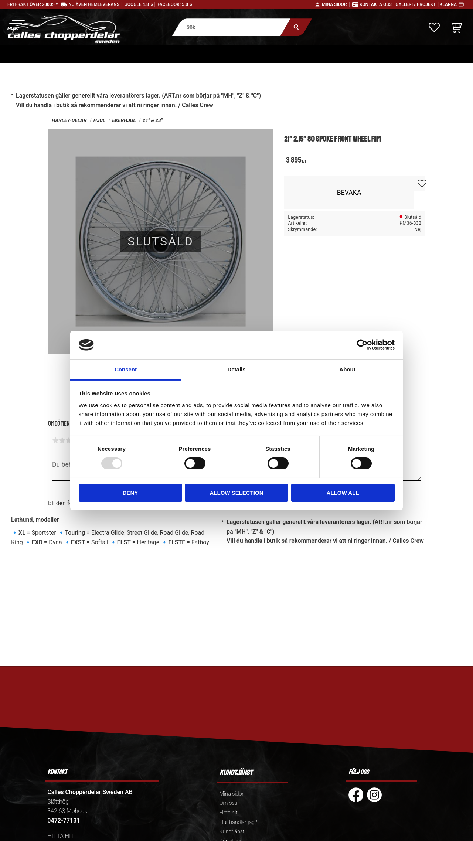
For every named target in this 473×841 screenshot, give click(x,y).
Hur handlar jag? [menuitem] (238, 822)
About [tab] (347, 369)
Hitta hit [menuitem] (229, 813)
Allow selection (236, 493)
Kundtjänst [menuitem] (232, 831)
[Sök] (296, 27)
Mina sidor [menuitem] (232, 794)
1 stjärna (55, 440)
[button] (15, 24)
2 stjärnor (62, 440)
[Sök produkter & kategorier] (231, 27)
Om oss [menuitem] (228, 803)
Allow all (343, 493)
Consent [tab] (126, 369)
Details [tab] (236, 369)
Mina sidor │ (336, 4)
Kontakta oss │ (377, 4)
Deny (130, 493)
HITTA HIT (60, 836)
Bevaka (349, 192)
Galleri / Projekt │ (417, 4)
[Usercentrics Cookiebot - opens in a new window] (362, 344)
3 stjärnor (68, 440)
